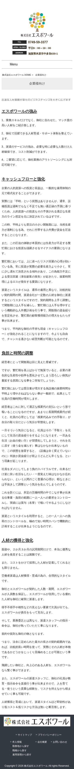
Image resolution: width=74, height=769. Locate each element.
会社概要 (42, 742)
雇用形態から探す (21, 754)
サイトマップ (25, 734)
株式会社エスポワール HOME (16, 75)
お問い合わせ (60, 742)
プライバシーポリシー (50, 734)
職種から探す (19, 750)
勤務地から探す (20, 746)
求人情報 (17, 742)
